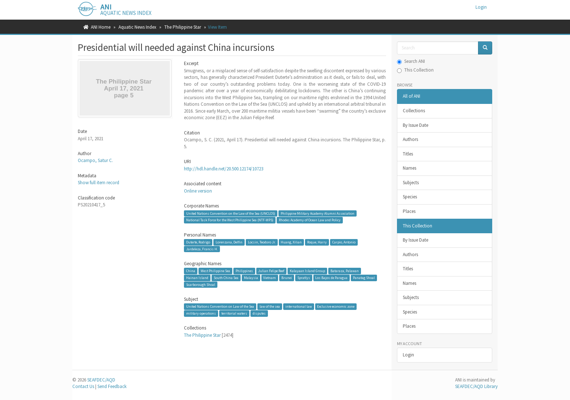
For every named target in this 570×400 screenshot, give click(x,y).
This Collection (415, 70)
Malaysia (251, 277)
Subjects (411, 182)
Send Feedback (112, 386)
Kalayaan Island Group (307, 270)
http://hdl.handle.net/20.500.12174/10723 (223, 169)
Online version (198, 191)
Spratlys (303, 277)
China (190, 270)
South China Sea (226, 277)
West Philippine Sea (215, 270)
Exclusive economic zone (335, 306)
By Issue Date (415, 125)
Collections (414, 111)
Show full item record (98, 182)
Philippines (244, 270)
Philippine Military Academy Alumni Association (317, 213)
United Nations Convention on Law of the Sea (220, 306)
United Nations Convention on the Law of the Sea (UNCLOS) (230, 213)
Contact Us (83, 386)
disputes (259, 313)
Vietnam (269, 277)
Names (409, 168)
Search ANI (411, 61)
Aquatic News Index (137, 27)
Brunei (286, 277)
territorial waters (234, 313)
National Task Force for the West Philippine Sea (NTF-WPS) (229, 220)
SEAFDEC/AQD (101, 380)
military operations (201, 313)
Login (408, 355)
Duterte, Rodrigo (198, 242)
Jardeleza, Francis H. (202, 248)
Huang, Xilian (291, 242)
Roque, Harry (317, 242)
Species (410, 197)
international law (298, 306)
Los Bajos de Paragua (331, 277)
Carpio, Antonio (344, 242)
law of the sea (270, 306)
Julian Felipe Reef (271, 270)
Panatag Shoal (364, 277)
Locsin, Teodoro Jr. (262, 242)
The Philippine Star (182, 27)
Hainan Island (197, 277)
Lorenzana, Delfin (229, 242)
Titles (408, 154)
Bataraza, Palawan (344, 270)
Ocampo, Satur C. (95, 160)
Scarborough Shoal (200, 284)
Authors (410, 139)
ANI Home (101, 27)
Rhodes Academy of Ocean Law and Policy (310, 220)
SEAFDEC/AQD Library (476, 386)
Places (409, 211)
